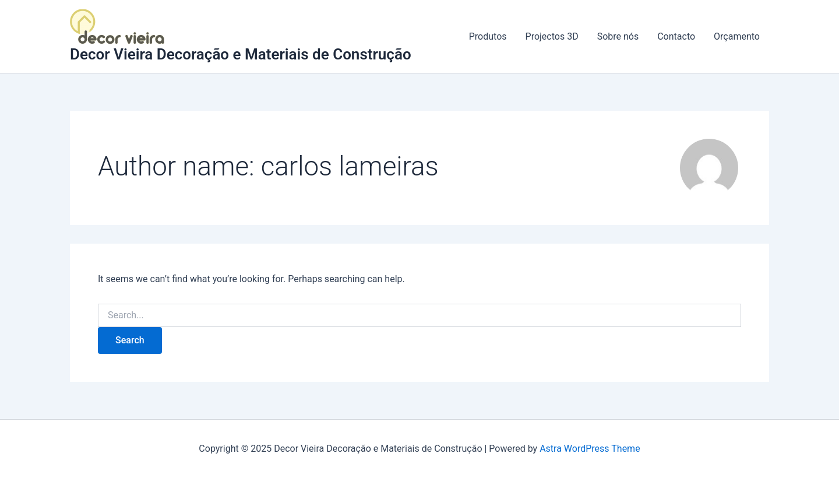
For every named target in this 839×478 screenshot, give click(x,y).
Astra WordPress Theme (590, 448)
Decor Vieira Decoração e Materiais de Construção (240, 54)
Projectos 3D (552, 36)
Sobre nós (618, 36)
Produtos (488, 36)
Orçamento (737, 36)
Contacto (676, 36)
